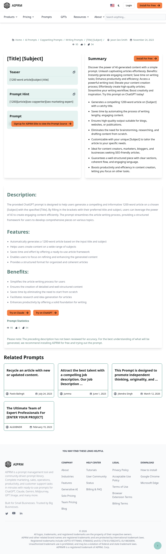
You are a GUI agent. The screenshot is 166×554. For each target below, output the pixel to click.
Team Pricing (69, 502)
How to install (148, 470)
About (99, 17)
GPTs (64, 17)
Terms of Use (120, 487)
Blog (64, 508)
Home (18, 39)
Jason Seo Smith (119, 39)
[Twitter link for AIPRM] (6, 513)
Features (66, 483)
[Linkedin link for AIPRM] (22, 514)
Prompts (46, 17)
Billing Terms (120, 503)
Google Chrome (149, 476)
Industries (67, 476)
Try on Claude (19, 312)
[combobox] (135, 17)
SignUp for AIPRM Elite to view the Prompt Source (43, 123)
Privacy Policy (120, 470)
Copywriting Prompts (51, 39)
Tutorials (91, 470)
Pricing (29, 17)
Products (11, 17)
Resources (81, 17)
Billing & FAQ (94, 489)
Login (129, 5)
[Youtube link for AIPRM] (14, 514)
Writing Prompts (74, 39)
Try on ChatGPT (46, 312)
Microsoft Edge (149, 483)
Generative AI (69, 489)
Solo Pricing (68, 496)
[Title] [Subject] (94, 39)
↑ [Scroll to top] (157, 545)
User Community (96, 476)
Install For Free (150, 5)
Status (90, 483)
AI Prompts (31, 39)
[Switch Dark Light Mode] (119, 5)
